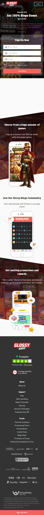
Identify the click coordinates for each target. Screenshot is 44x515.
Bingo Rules (22, 435)
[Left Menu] (3, 4)
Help (22, 396)
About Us (22, 386)
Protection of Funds (22, 438)
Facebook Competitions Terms (22, 442)
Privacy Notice (22, 429)
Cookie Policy (22, 432)
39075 (5, 503)
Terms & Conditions (22, 422)
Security (22, 406)
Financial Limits (22, 412)
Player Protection (22, 402)
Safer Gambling (22, 31)
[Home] (12, 4)
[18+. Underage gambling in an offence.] (22, 372)
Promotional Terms (22, 425)
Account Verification (22, 409)
